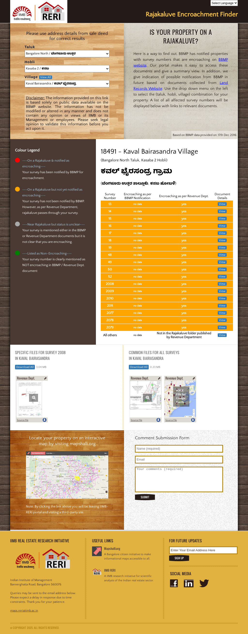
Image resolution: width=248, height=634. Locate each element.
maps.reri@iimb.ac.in (24, 610)
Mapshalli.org (112, 548)
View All (45, 77)
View (222, 204)
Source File (22, 420)
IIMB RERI (110, 570)
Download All (25, 367)
